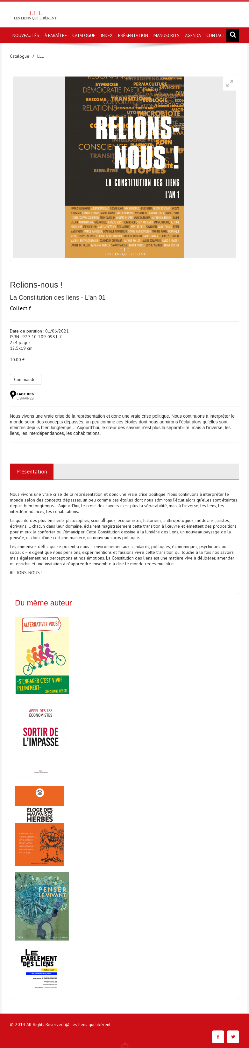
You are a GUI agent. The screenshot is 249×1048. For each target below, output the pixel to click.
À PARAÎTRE (56, 35)
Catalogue (19, 56)
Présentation (31, 471)
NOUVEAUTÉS (25, 35)
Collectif (20, 308)
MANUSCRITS (166, 35)
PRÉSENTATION (133, 35)
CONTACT (215, 35)
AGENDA (193, 35)
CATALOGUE (83, 35)
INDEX (107, 35)
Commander (25, 379)
